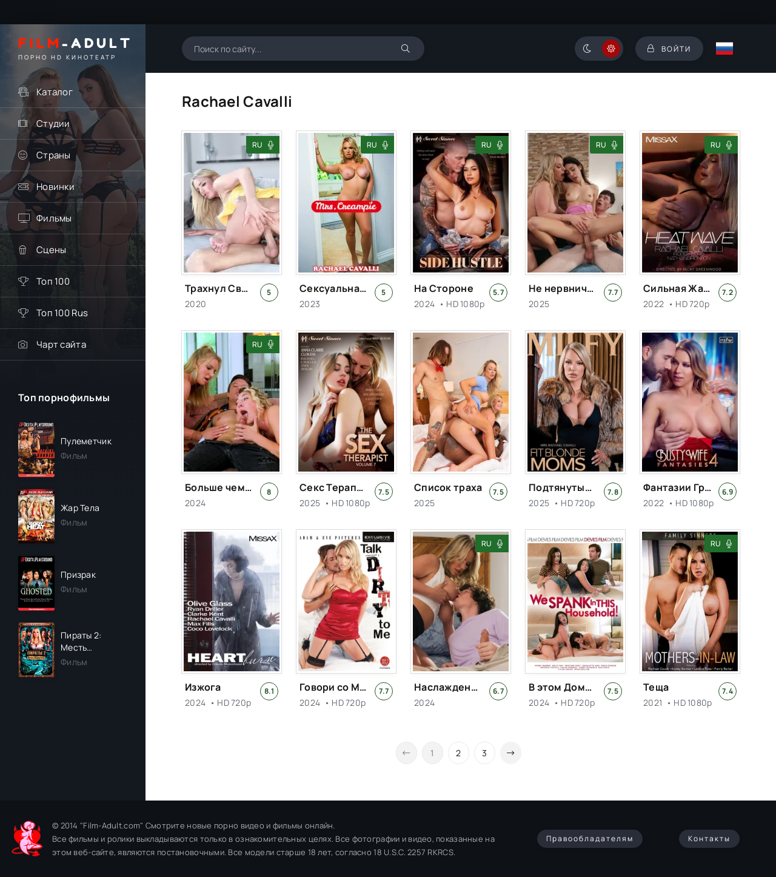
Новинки (55, 186)
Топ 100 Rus (62, 312)
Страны (53, 155)
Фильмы (54, 218)
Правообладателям (590, 838)
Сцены (51, 249)
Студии (53, 123)
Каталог (54, 92)
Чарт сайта (61, 344)
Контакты (709, 838)
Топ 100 (53, 281)
